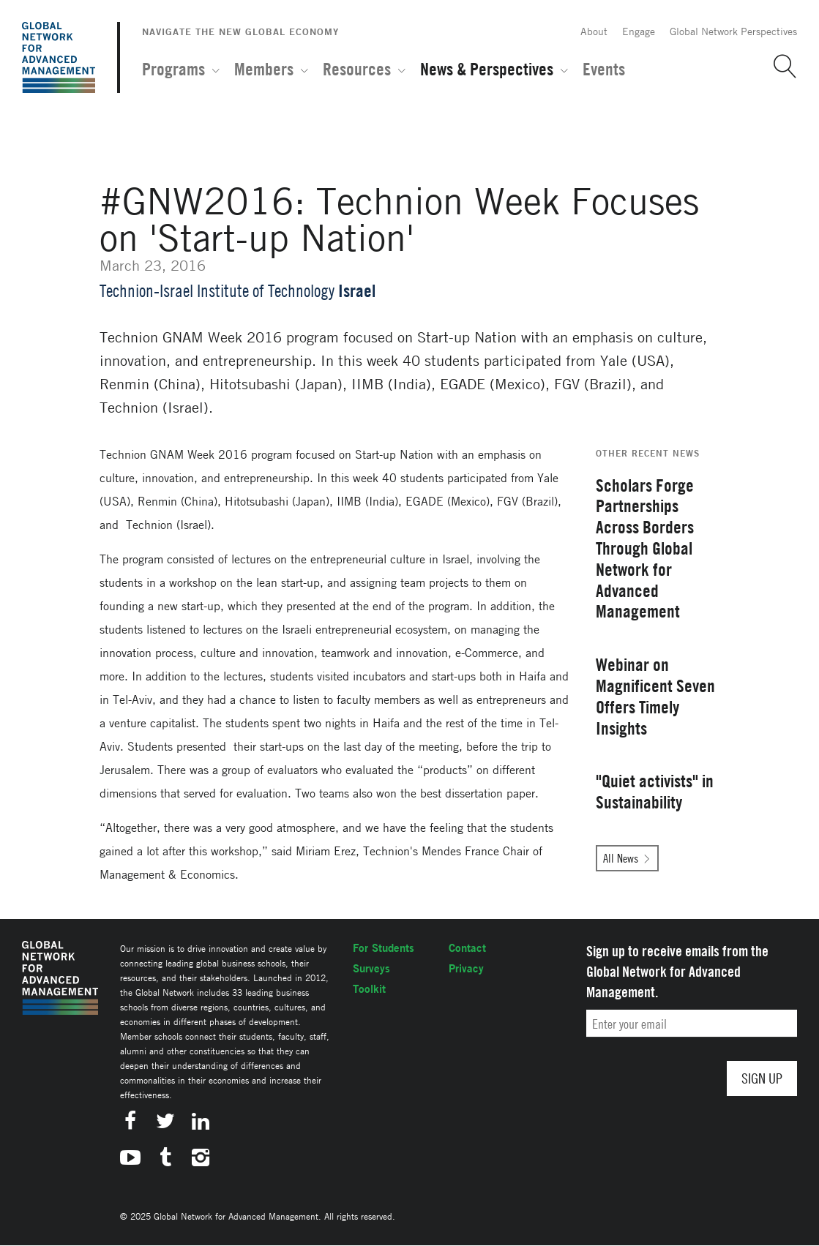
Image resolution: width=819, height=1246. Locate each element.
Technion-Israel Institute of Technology (217, 290)
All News (620, 858)
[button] (779, 66)
